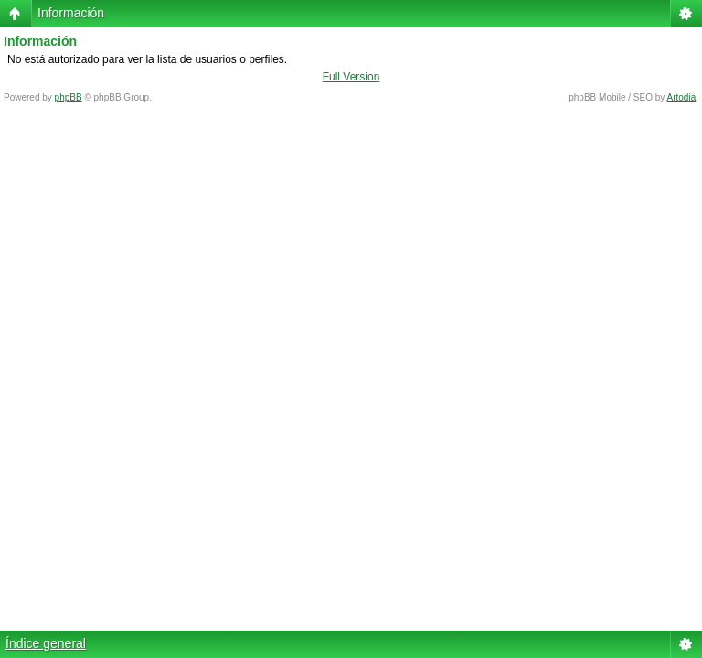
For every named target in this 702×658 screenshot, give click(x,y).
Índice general (45, 643)
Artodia (682, 97)
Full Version (351, 76)
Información (70, 12)
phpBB (68, 97)
